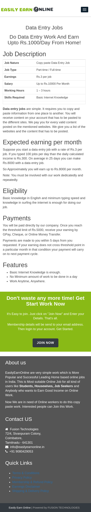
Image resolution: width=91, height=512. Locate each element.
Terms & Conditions (25, 473)
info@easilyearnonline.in (27, 447)
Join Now (45, 343)
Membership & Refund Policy (32, 482)
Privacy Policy (22, 477)
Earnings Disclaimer (26, 486)
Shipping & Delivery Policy (30, 491)
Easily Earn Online (20, 507)
